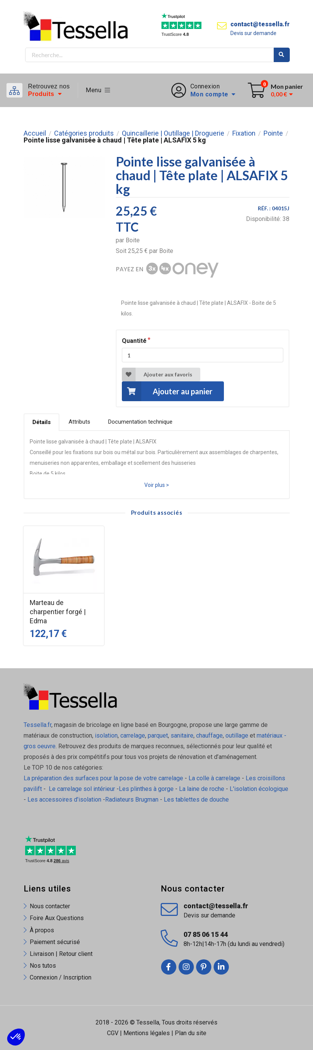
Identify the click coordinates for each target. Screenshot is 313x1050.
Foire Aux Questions (57, 918)
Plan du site (190, 1033)
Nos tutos (43, 965)
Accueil (35, 133)
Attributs (79, 421)
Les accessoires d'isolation (64, 799)
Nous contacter (50, 906)
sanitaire (182, 735)
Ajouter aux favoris (157, 374)
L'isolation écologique (259, 788)
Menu (98, 90)
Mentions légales (146, 1033)
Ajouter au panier (167, 391)
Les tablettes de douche (197, 799)
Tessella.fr (37, 724)
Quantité (134, 340)
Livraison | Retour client (61, 953)
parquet (158, 735)
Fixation (244, 133)
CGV (112, 1033)
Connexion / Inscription (60, 977)
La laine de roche (201, 788)
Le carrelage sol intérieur (82, 788)
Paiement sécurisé (55, 942)
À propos (42, 930)
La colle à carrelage (214, 778)
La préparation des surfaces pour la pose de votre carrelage (103, 778)
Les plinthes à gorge (146, 788)
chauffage (209, 735)
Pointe (273, 133)
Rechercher (282, 55)
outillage (236, 735)
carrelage (132, 735)
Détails (41, 422)
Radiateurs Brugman (131, 799)
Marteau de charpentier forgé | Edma (58, 612)
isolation (105, 735)
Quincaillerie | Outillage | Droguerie (173, 133)
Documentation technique (140, 421)
